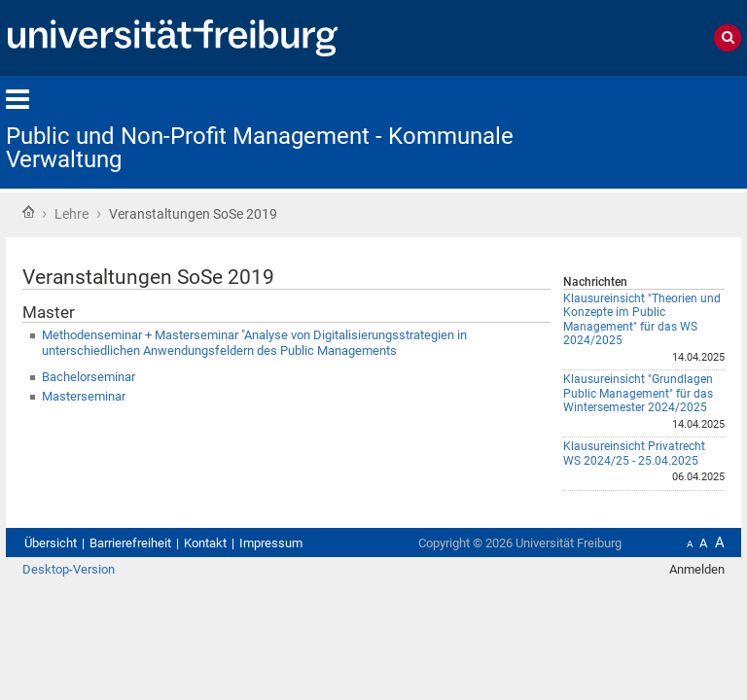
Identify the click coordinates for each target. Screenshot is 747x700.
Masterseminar (83, 396)
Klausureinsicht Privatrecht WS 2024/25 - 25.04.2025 (634, 453)
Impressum (270, 543)
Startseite (28, 212)
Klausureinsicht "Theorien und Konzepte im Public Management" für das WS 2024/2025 (642, 320)
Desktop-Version (68, 569)
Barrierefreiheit (130, 543)
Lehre (71, 214)
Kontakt (205, 543)
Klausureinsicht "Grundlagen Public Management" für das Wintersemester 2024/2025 (638, 393)
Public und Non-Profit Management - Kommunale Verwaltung (260, 147)
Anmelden (697, 569)
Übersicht (50, 543)
